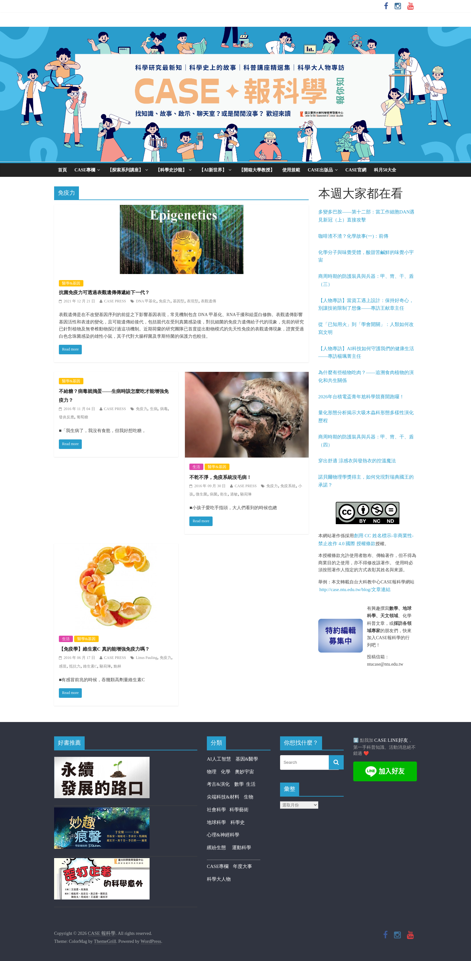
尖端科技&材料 (223, 796)
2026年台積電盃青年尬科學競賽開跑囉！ (361, 396)
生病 (154, 409)
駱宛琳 (246, 494)
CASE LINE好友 (391, 740)
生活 (196, 467)
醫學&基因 (71, 283)
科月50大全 (385, 170)
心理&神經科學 (223, 834)
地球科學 (216, 822)
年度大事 (242, 866)
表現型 (192, 301)
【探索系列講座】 (125, 170)
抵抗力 (75, 666)
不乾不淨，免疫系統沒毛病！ (220, 477)
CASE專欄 (84, 170)
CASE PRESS (115, 301)
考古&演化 (218, 784)
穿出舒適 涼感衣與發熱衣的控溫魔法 (357, 460)
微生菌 (201, 494)
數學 (240, 784)
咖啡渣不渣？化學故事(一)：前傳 (353, 236)
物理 (211, 771)
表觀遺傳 (208, 301)
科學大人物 (219, 879)
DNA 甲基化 (146, 301)
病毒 (164, 409)
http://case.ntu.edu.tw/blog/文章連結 (355, 589)
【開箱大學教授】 (257, 170)
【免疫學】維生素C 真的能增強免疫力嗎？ (104, 649)
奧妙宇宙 (244, 771)
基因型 (178, 301)
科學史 (237, 822)
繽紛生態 (219, 847)
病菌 (213, 494)
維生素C (90, 666)
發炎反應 (66, 417)
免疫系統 (288, 486)
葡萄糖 (82, 417)
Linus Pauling (146, 657)
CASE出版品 (320, 170)
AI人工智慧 (219, 759)
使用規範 (291, 170)
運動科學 (241, 847)
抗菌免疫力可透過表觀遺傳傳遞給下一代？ (104, 292)
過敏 (234, 494)
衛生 (224, 494)
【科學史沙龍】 (171, 170)
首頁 (62, 170)
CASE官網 (355, 170)
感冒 (63, 666)
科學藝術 (239, 809)
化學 (225, 771)
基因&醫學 (247, 759)
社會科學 (218, 809)
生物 (248, 796)
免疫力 (164, 301)
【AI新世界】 (213, 170)
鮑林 (117, 666)
